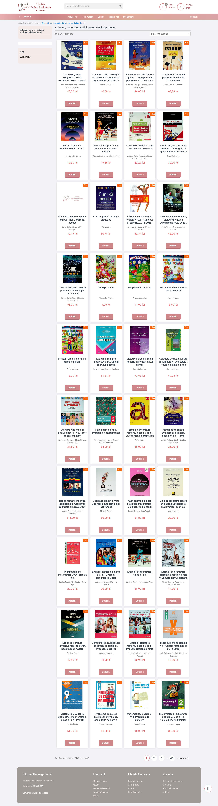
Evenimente (25, 56)
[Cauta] (93, 6)
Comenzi (167, 785)
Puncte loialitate (170, 788)
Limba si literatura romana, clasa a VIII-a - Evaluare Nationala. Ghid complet (139, 646)
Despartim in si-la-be (139, 287)
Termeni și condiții (101, 788)
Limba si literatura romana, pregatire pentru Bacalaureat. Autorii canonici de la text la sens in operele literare (72, 649)
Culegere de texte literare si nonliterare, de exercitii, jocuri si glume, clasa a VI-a (173, 361)
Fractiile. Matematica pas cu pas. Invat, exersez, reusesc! (72, 219)
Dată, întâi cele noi (170, 34)
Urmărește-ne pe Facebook (35, 793)
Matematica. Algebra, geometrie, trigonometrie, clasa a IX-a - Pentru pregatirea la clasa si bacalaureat (72, 720)
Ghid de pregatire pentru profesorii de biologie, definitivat (72, 290)
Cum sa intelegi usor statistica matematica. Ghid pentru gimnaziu (140, 504)
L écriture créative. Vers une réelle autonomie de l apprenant (106, 504)
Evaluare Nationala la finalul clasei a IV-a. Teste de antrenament (72, 432)
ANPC (96, 795)
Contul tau (168, 774)
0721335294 (37, 786)
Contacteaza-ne (135, 781)
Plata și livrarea (100, 781)
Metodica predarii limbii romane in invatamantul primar (140, 361)
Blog (22, 51)
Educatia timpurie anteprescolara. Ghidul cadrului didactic (106, 361)
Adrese (166, 792)
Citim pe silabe (106, 287)
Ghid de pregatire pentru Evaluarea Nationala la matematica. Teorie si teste (173, 504)
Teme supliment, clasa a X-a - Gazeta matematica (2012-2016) (173, 646)
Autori (131, 788)
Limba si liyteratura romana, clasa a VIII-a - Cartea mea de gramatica (140, 432)
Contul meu (133, 785)
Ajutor (96, 785)
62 (172, 758)
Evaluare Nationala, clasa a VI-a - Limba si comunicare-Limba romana (106, 574)
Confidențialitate (100, 792)
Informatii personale (172, 781)
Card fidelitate (134, 792)
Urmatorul (183, 758)
